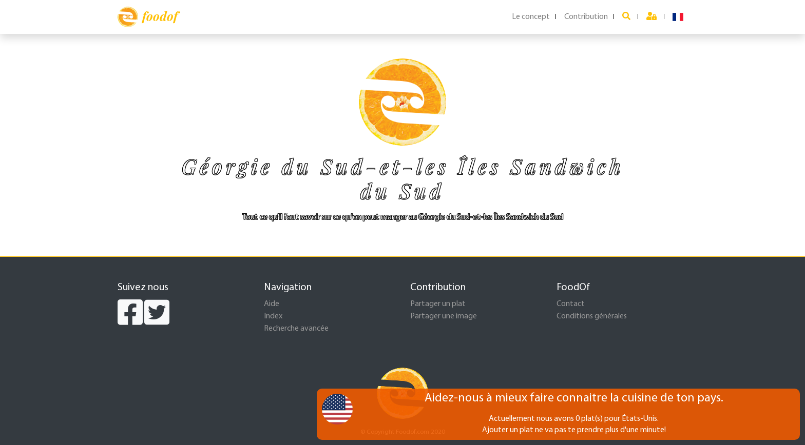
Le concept (531, 17)
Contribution (586, 17)
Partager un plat (438, 304)
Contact (571, 304)
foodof (148, 17)
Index (273, 316)
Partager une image (443, 316)
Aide (271, 304)
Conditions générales (592, 316)
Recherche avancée (296, 329)
